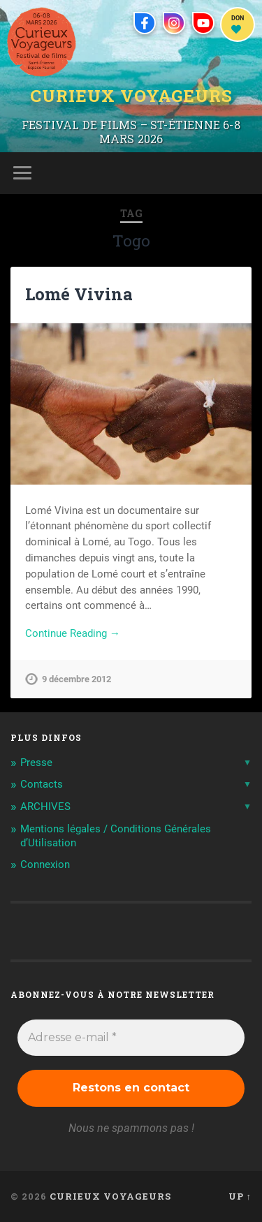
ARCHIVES (45, 806)
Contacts (41, 784)
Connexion (45, 864)
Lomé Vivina (79, 294)
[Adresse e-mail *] (131, 1037)
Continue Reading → (72, 633)
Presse (36, 762)
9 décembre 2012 (76, 679)
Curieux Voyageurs (131, 96)
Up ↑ (240, 1196)
